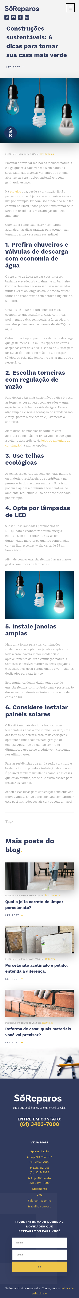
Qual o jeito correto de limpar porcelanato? (34, 904)
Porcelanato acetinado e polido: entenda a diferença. (36, 968)
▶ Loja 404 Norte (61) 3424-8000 (39, 1180)
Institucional (53, 895)
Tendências (47, 154)
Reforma (50, 959)
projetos (15, 191)
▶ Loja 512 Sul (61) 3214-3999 (39, 1170)
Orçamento (39, 1188)
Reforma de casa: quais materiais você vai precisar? (38, 1032)
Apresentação (39, 1151)
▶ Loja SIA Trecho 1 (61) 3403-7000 (39, 1159)
